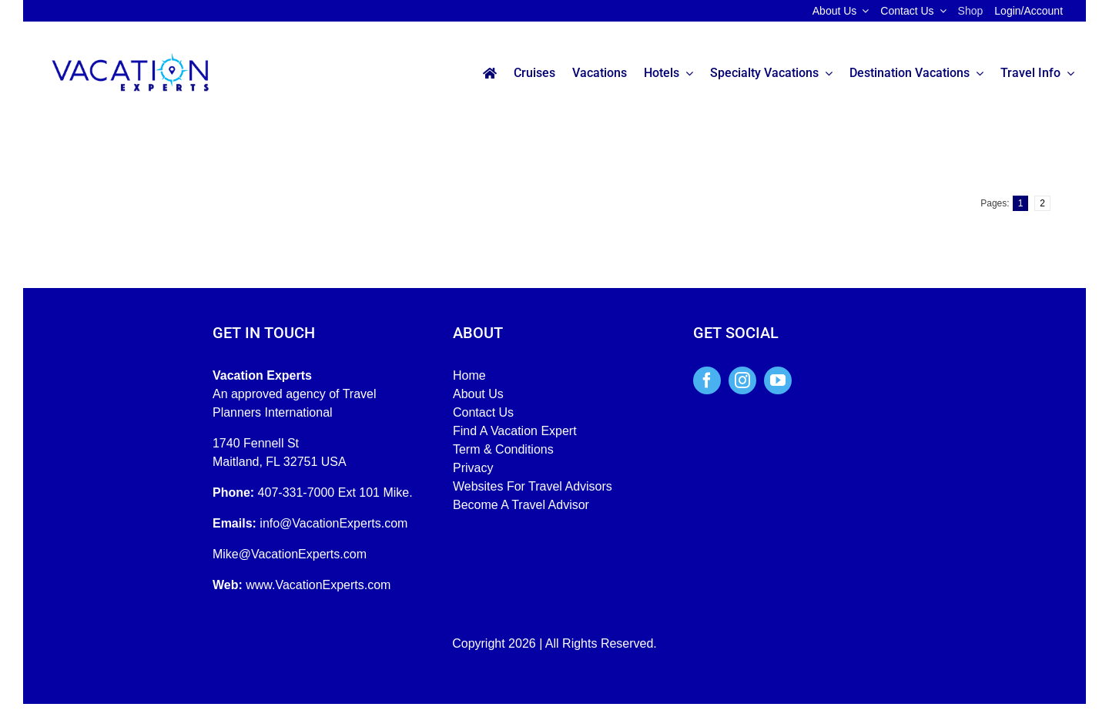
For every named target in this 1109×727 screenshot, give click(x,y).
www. (260, 584)
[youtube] (778, 380)
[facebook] (707, 380)
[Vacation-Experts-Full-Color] (130, 54)
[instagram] (742, 380)
